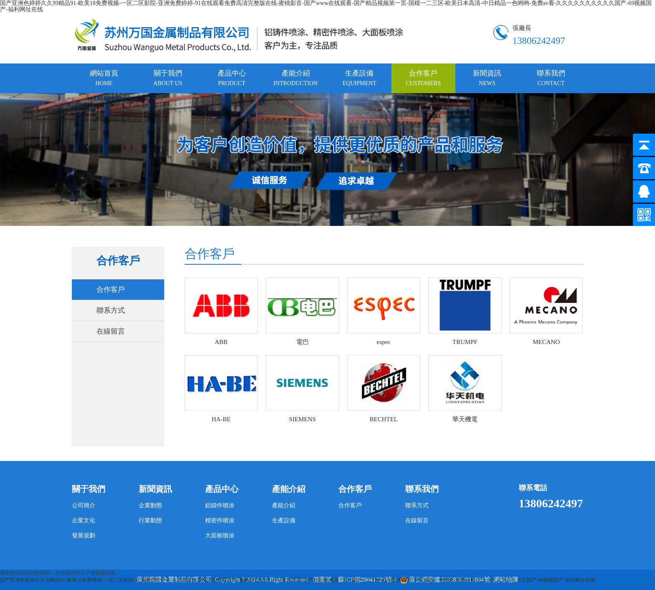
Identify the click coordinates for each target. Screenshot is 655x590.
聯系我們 (551, 78)
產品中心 (232, 78)
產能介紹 (296, 78)
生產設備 (359, 78)
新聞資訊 (487, 78)
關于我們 (167, 78)
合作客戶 (423, 78)
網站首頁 (104, 78)
